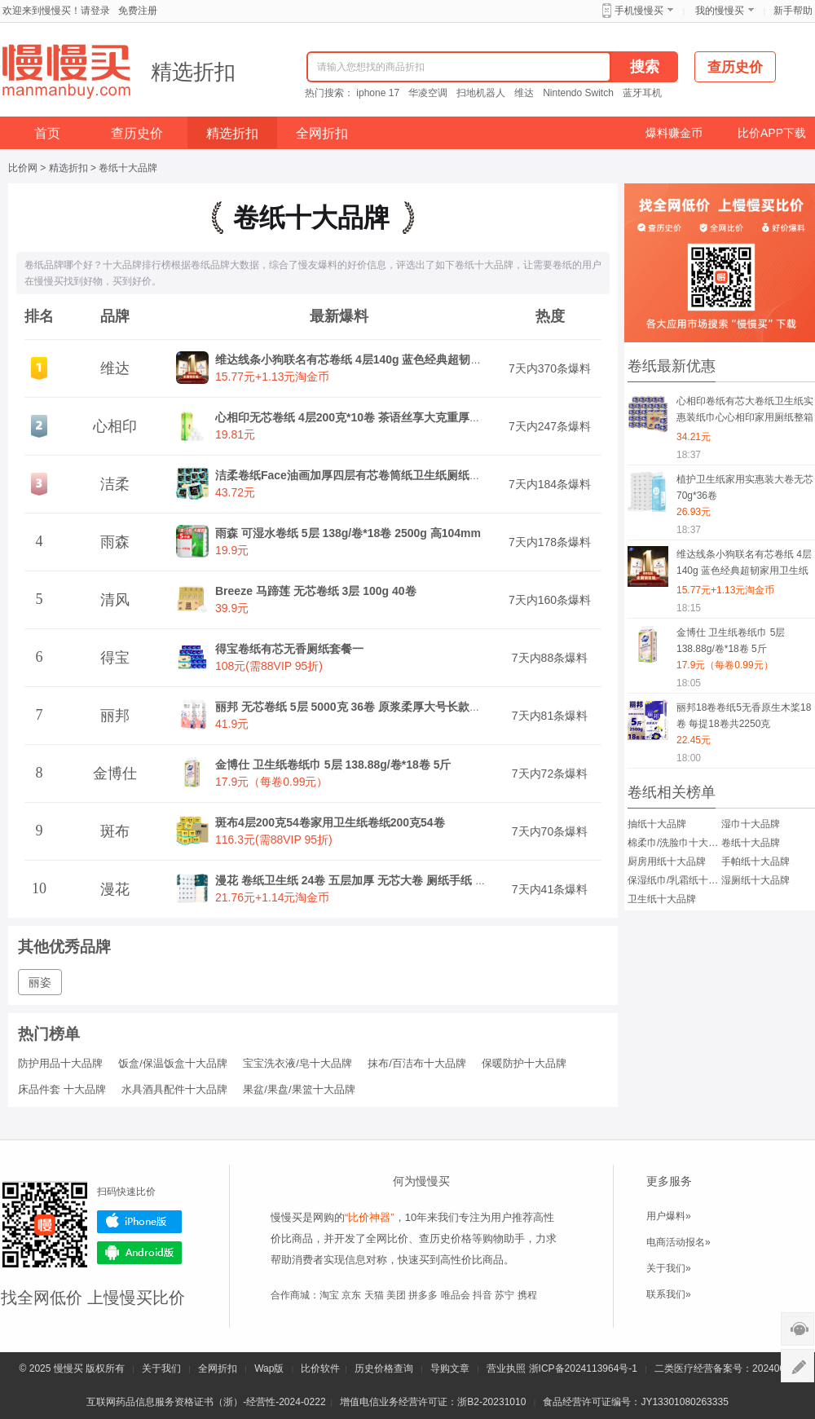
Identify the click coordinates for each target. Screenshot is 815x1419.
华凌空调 (427, 93)
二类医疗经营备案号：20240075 (724, 1368)
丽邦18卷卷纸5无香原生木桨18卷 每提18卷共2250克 (743, 715)
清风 (115, 600)
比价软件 (320, 1368)
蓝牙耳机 (642, 93)
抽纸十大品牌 (657, 824)
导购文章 (449, 1368)
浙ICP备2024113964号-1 (583, 1368)
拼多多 (423, 1295)
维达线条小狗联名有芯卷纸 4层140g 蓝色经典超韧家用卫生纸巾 (377, 359)
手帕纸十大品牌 (755, 861)
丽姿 (40, 982)
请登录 (95, 10)
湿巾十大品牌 (750, 824)
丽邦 (115, 715)
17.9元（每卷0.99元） (271, 781)
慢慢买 (68, 1368)
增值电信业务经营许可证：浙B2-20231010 (433, 1402)
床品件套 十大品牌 (62, 1089)
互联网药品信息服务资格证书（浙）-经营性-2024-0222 (205, 1402)
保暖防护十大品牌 (524, 1063)
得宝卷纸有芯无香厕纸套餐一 (289, 648)
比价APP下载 (772, 132)
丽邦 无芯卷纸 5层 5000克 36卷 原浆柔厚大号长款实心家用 (365, 706)
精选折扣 (193, 71)
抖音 (482, 1295)
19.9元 (232, 550)
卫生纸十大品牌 (662, 899)
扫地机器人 (480, 93)
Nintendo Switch (578, 93)
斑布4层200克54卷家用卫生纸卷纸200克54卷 (330, 822)
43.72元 (235, 492)
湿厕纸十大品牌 (755, 880)
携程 (527, 1295)
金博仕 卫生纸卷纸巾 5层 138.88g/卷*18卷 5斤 (333, 764)
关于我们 (161, 1368)
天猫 (374, 1295)
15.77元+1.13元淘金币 (272, 376)
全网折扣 (322, 133)
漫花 (115, 889)
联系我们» (668, 1294)
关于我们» (668, 1268)
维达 (524, 93)
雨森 (115, 542)
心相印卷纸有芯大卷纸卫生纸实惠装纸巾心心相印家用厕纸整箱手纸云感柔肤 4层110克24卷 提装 (744, 412)
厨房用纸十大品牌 (667, 861)
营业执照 (506, 1368)
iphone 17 (377, 93)
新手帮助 (793, 10)
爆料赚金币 (674, 132)
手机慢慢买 (639, 10)
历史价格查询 (384, 1368)
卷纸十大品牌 (128, 168)
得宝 (115, 658)
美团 (396, 1295)
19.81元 (235, 434)
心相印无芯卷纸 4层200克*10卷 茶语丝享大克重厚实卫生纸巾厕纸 (382, 417)
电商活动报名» (678, 1242)
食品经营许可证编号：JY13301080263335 (635, 1402)
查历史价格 (445, 1238)
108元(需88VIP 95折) (269, 665)
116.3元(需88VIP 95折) (274, 839)
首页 (47, 133)
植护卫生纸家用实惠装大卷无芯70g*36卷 (744, 487)
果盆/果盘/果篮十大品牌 (299, 1089)
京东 (351, 1295)
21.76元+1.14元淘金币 (272, 897)
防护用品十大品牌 (60, 1063)
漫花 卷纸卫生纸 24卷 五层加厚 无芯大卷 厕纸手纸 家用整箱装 (373, 880)
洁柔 (115, 484)
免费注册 (137, 10)
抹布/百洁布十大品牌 (417, 1063)
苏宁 (504, 1295)
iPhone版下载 (139, 1221)
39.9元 (232, 608)
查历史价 (137, 133)
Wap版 (269, 1368)
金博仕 (115, 773)
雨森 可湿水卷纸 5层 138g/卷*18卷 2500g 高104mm (348, 533)
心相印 (115, 426)
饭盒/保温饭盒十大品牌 (172, 1063)
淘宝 (329, 1295)
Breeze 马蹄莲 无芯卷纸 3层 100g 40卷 (315, 590)
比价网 (22, 168)
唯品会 (455, 1295)
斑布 (115, 831)
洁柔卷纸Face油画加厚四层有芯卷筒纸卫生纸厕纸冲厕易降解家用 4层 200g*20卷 (421, 475)
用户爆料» (668, 1216)
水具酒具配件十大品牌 (174, 1089)
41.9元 (232, 723)
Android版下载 (139, 1252)
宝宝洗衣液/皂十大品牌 (297, 1063)
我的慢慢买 (719, 10)
